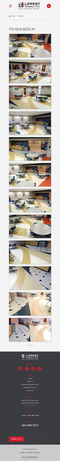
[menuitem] (22, 452)
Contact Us (30, 390)
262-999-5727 (30, 425)
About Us (30, 381)
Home (30, 378)
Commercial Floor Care (30, 388)
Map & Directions (30, 405)
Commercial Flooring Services (30, 384)
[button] (30, 45)
